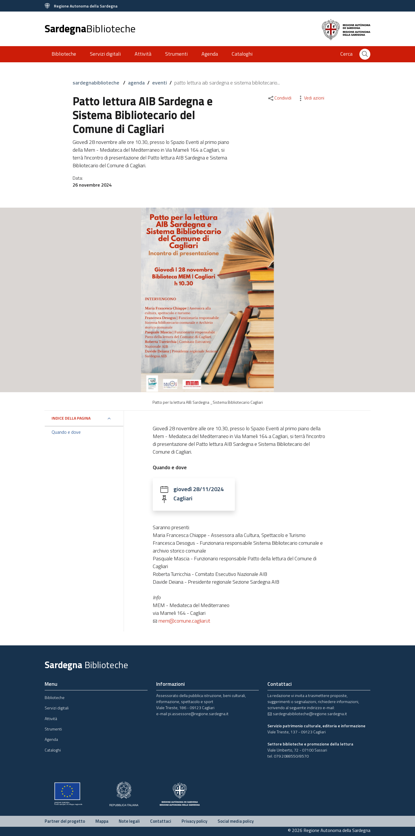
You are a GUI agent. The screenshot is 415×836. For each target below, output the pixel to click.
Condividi (279, 97)
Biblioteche (64, 54)
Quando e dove (66, 432)
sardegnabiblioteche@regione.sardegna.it (307, 714)
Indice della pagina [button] (71, 418)
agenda (136, 83)
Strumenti (176, 54)
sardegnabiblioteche (96, 83)
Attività (143, 54)
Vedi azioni (310, 97)
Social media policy (236, 821)
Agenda (209, 54)
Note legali (129, 821)
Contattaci (160, 821)
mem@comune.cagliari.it (181, 621)
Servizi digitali (105, 54)
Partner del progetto (65, 821)
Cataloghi (242, 54)
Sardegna (90, 28)
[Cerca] (364, 54)
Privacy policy (194, 821)
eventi (159, 83)
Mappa (101, 821)
